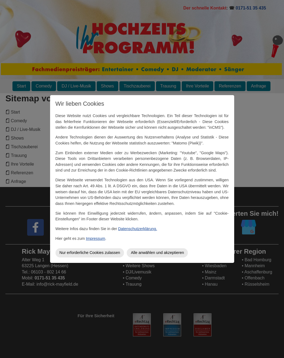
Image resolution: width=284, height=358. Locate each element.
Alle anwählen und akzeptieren (157, 252)
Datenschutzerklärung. (137, 229)
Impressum (95, 238)
